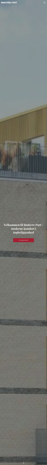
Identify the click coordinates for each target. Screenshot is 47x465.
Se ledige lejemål (23, 240)
